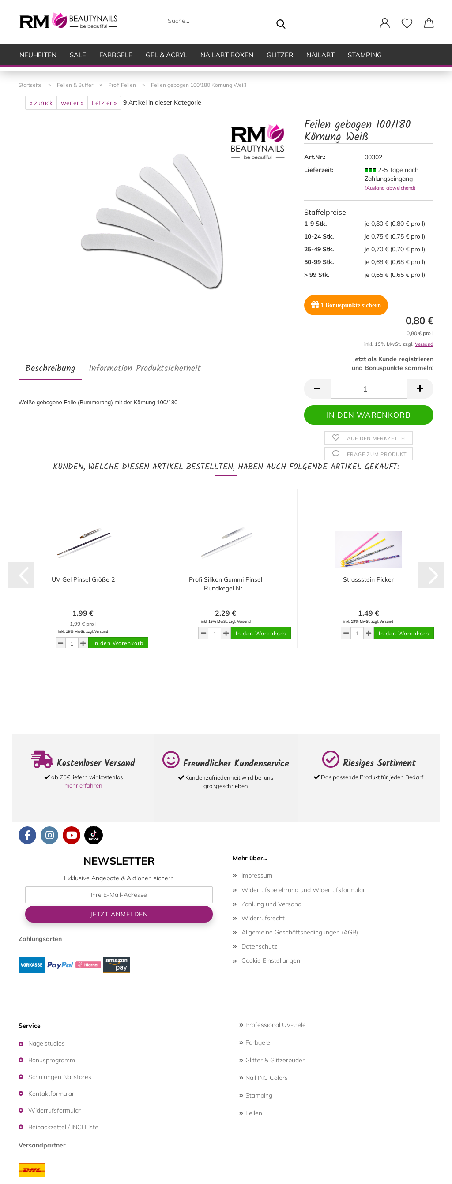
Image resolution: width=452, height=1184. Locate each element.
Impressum (256, 875)
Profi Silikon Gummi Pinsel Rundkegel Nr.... (225, 583)
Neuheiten (37, 55)
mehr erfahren (83, 785)
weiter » (72, 103)
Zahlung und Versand (271, 904)
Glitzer (280, 55)
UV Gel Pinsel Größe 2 (83, 579)
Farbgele (115, 55)
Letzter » (104, 103)
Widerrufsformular (54, 1110)
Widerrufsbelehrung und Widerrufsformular (303, 890)
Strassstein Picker (368, 579)
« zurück (41, 103)
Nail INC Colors (263, 1078)
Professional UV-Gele (272, 1025)
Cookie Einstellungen (270, 960)
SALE (78, 55)
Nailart (320, 55)
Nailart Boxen (226, 55)
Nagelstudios (46, 1043)
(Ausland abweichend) (390, 188)
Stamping (365, 55)
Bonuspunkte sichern (346, 304)
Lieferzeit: (318, 170)
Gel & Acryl (166, 55)
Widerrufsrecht (263, 918)
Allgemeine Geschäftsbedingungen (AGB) (299, 932)
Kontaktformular (51, 1094)
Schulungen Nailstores (59, 1077)
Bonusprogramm (51, 1060)
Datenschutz (259, 946)
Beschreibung (50, 369)
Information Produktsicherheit (145, 369)
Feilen (250, 1113)
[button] (385, 23)
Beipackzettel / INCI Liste (63, 1127)
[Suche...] (281, 20)
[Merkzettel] (407, 23)
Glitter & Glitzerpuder (272, 1060)
